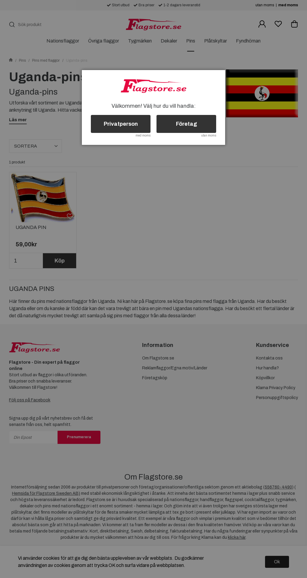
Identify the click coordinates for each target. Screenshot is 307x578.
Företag (186, 124)
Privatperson (121, 124)
